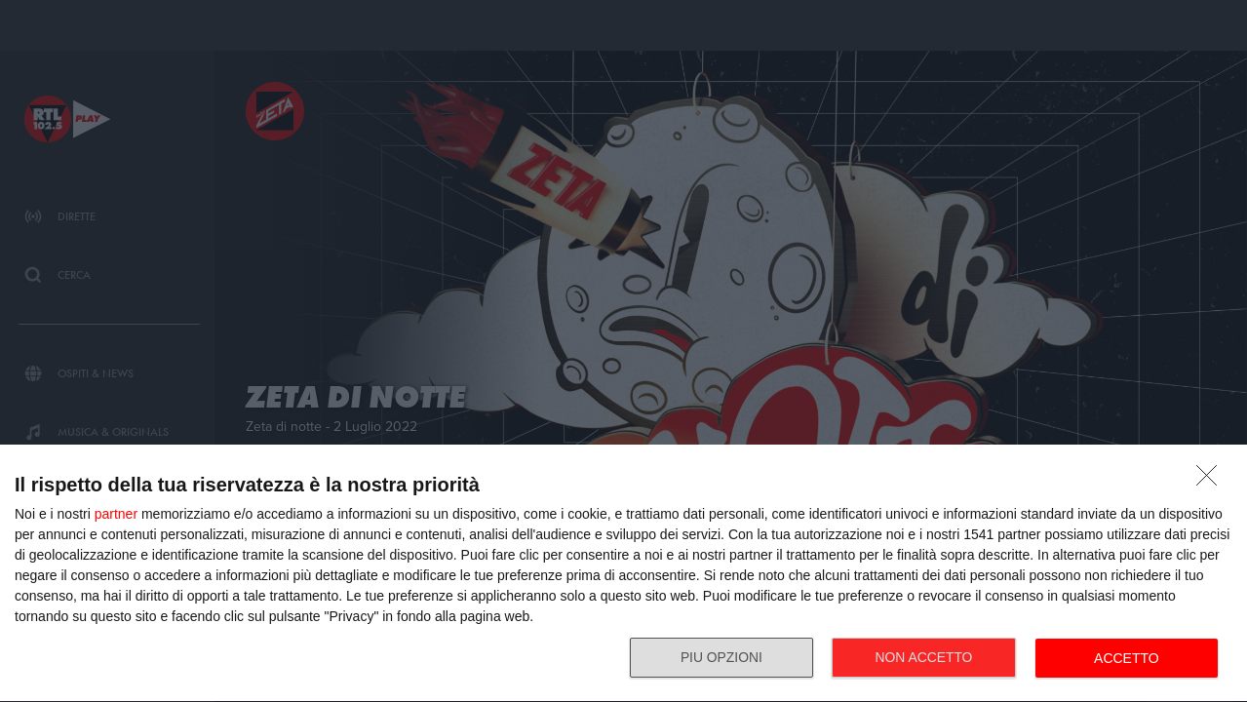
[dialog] (623, 574)
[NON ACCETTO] (1212, 480)
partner (116, 514)
